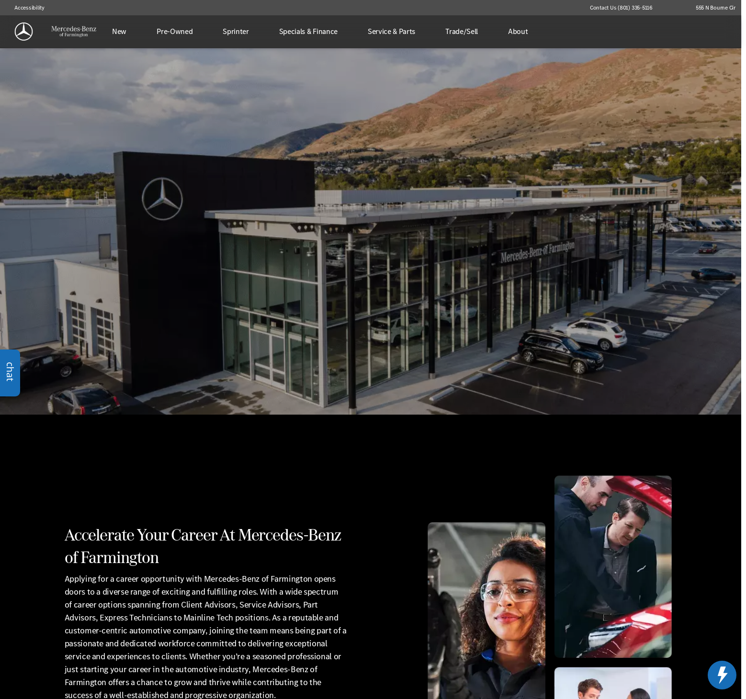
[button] (673, 7)
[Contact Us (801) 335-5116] (621, 7)
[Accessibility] (25, 7)
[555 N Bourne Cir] (711, 7)
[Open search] (719, 31)
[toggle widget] (722, 675)
